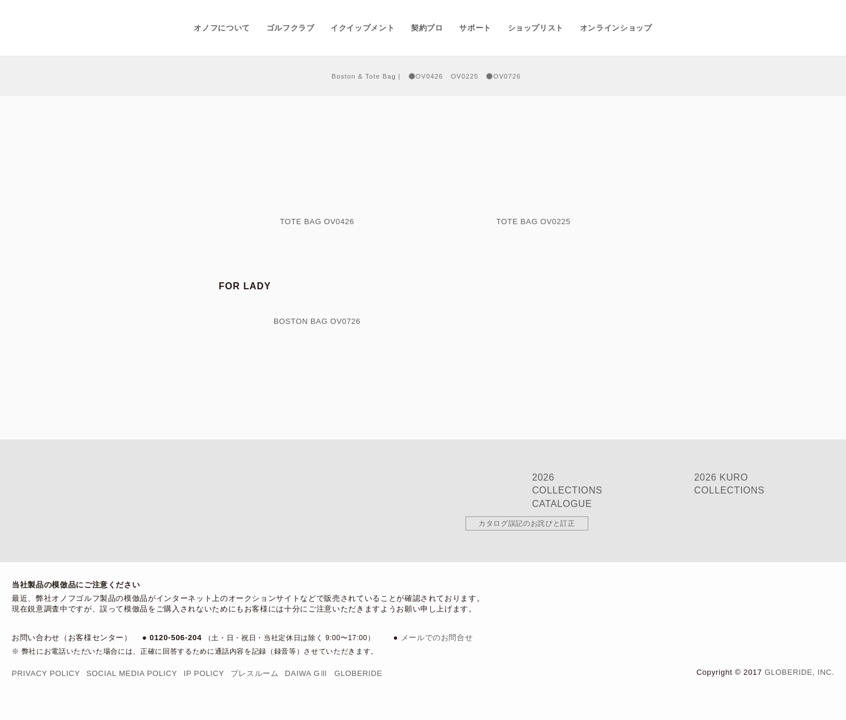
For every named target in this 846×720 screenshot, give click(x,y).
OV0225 (464, 76)
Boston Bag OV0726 (317, 321)
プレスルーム (255, 673)
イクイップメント (363, 27)
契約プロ (427, 27)
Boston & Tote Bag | (366, 76)
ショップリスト (536, 27)
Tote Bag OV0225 (533, 221)
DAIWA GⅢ (306, 673)
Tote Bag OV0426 (317, 221)
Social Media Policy (131, 673)
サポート (475, 27)
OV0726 (503, 76)
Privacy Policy (46, 673)
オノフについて (222, 27)
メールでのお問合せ (437, 637)
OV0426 (426, 76)
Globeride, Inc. (799, 672)
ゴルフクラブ (291, 27)
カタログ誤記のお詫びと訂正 (526, 523)
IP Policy (204, 673)
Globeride (358, 673)
